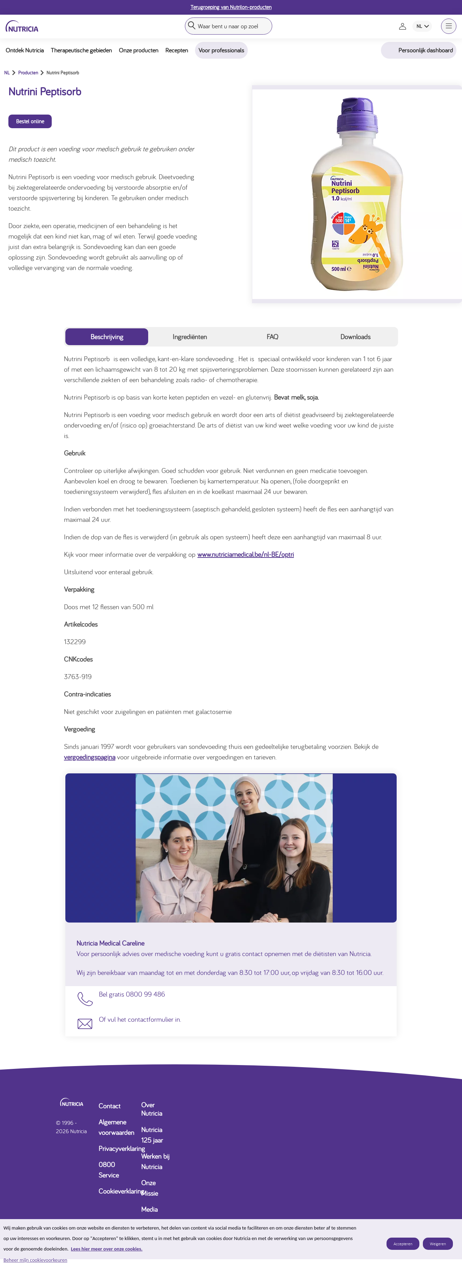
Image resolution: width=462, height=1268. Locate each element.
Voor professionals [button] (221, 50)
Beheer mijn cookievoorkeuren (35, 1260)
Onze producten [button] (138, 50)
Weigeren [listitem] (438, 1243)
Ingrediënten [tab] (190, 336)
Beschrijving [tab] (107, 336)
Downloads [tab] (355, 336)
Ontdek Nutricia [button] (25, 50)
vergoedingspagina (89, 756)
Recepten (176, 50)
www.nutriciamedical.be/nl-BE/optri (245, 554)
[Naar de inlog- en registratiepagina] (403, 26)
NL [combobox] (419, 26)
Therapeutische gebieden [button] (81, 50)
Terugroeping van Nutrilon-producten (231, 6)
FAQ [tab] (272, 336)
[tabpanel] (231, 558)
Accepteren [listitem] (403, 1243)
